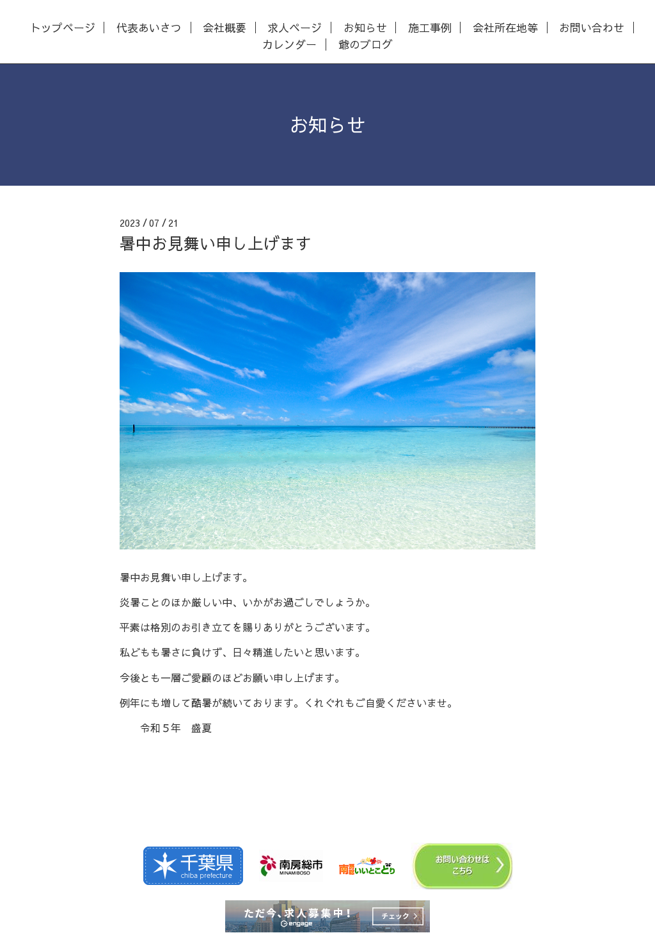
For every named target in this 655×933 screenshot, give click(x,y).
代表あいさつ (149, 28)
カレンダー (289, 44)
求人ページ (294, 28)
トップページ (62, 28)
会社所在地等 (505, 28)
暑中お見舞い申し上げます (216, 243)
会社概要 (224, 28)
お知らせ (365, 28)
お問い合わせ (591, 28)
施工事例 (430, 28)
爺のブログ (365, 44)
